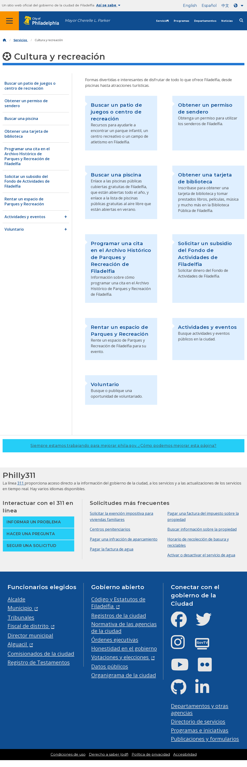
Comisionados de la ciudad (41, 653)
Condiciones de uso (68, 754)
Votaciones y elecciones (120, 657)
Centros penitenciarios (110, 529)
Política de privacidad (151, 754)
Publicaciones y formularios (205, 738)
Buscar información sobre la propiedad (202, 529)
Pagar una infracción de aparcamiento (123, 539)
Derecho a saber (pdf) (108, 754)
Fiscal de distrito (29, 626)
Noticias (227, 20)
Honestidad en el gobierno (124, 648)
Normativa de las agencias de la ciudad (124, 627)
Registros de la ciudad (118, 615)
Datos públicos (109, 666)
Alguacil (18, 644)
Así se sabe (108, 5)
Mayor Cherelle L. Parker (87, 20)
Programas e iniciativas (199, 730)
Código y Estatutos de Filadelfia (118, 602)
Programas (181, 20)
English (190, 5)
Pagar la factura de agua (111, 549)
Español (209, 5)
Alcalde (16, 599)
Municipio (20, 608)
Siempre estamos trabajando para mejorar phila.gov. (123, 445)
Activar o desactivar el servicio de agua (201, 555)
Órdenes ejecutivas (114, 639)
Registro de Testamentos (39, 662)
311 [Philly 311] (21, 483)
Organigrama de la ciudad (123, 675)
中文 (225, 5)
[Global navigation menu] (9, 20)
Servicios (162, 20)
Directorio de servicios (198, 721)
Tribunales (21, 617)
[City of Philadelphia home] (44, 21)
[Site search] (241, 20)
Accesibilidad (185, 754)
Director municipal (30, 635)
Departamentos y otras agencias (199, 709)
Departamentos (205, 20)
